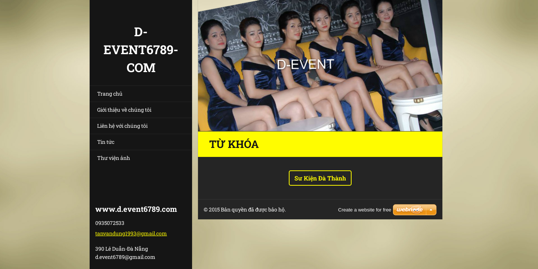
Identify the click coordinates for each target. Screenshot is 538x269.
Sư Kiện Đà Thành (320, 178)
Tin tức (105, 141)
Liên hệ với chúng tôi (122, 125)
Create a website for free (364, 210)
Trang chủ (110, 93)
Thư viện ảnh (113, 157)
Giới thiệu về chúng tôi (124, 109)
